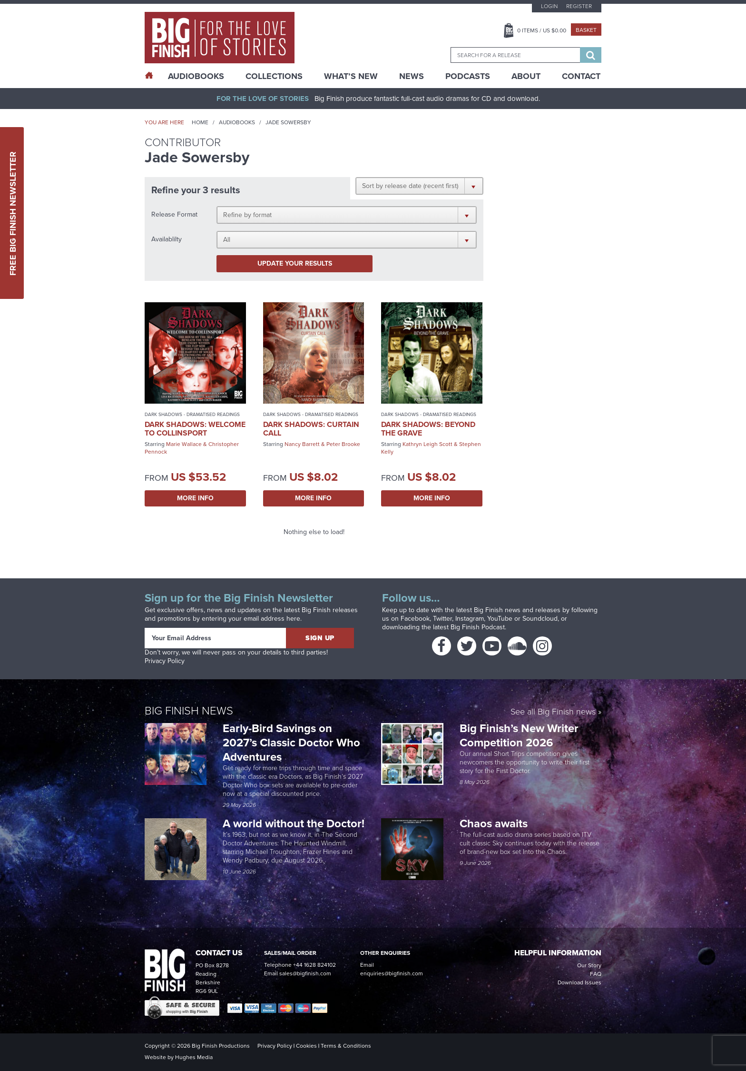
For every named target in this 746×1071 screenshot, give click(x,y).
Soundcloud (540, 619)
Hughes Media (194, 1057)
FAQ (595, 974)
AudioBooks (196, 76)
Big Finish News (189, 710)
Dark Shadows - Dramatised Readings (192, 414)
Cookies (306, 1045)
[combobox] (515, 55)
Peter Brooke (343, 444)
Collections (274, 76)
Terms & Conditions (346, 1045)
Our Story (589, 965)
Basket (586, 30)
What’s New (351, 76)
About (525, 76)
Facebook (415, 619)
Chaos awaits (494, 823)
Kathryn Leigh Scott (427, 444)
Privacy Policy (165, 661)
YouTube (499, 619)
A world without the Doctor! (293, 823)
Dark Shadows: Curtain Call (311, 428)
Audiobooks (237, 122)
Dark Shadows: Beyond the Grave (428, 428)
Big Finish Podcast (478, 627)
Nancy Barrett (302, 444)
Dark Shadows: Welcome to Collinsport (195, 428)
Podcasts (467, 76)
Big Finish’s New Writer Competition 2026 (519, 735)
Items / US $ (541, 30)
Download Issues (579, 982)
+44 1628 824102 (314, 965)
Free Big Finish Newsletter (13, 213)
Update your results (294, 263)
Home (200, 122)
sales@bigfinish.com (305, 973)
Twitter (442, 619)
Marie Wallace (184, 444)
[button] (419, 185)
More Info (195, 498)
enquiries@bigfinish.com (391, 973)
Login (549, 6)
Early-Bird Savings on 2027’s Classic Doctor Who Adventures (291, 742)
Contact (581, 76)
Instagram (469, 619)
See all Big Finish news (553, 711)
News (411, 76)
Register (579, 6)
